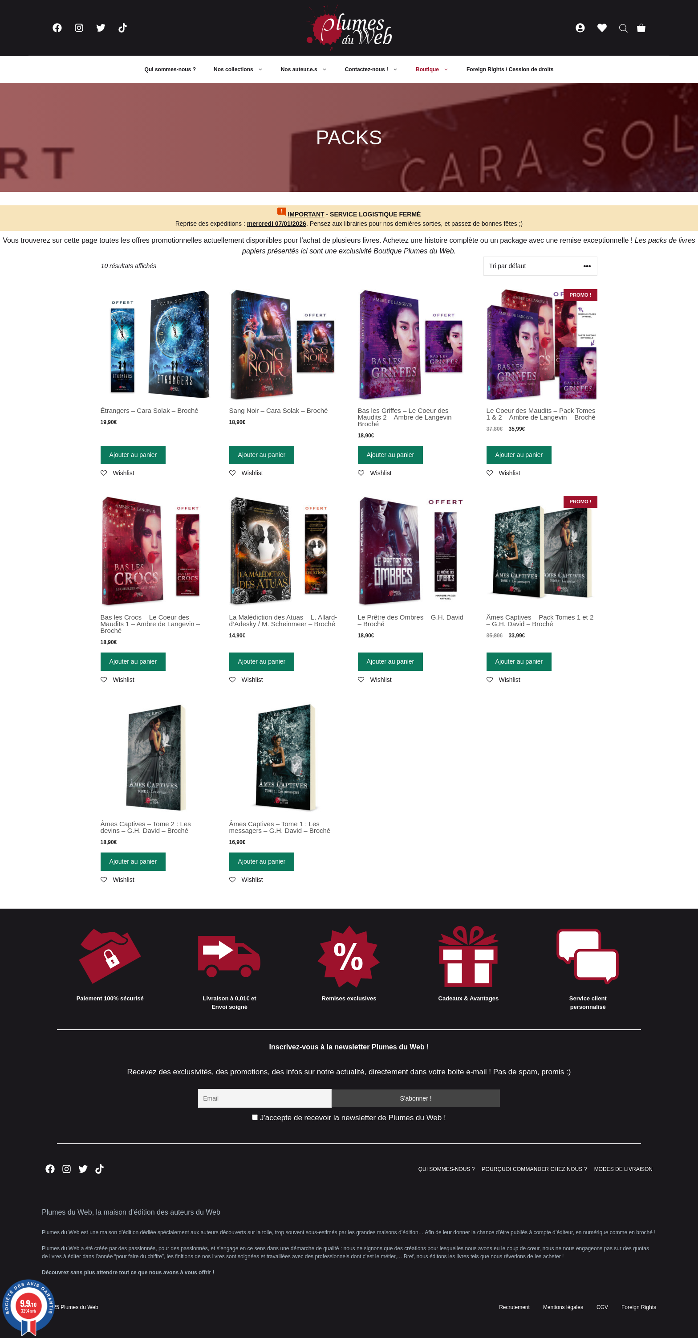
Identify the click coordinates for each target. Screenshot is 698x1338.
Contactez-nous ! (376, 69)
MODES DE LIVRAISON (623, 1169)
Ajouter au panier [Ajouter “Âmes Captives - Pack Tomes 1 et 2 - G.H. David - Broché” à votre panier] (519, 661)
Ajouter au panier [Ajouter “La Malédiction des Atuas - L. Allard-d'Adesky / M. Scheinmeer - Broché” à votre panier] (262, 661)
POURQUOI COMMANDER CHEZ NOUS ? (534, 1169)
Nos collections (243, 69)
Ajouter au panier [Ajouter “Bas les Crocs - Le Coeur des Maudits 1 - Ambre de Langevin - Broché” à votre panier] (133, 661)
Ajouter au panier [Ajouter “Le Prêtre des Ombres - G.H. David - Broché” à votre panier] (390, 661)
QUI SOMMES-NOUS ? (446, 1169)
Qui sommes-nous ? (170, 69)
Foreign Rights (638, 1307)
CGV (602, 1307)
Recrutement (514, 1307)
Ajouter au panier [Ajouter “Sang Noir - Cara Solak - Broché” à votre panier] (262, 454)
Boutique (437, 69)
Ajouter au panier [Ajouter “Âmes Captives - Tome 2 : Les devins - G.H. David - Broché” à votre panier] (133, 861)
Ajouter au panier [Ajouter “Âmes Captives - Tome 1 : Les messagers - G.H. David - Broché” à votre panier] (262, 861)
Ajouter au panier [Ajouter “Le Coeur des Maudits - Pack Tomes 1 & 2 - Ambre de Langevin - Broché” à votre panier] (519, 454)
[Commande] (540, 266)
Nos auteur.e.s (308, 69)
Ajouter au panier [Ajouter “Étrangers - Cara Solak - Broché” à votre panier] (133, 454)
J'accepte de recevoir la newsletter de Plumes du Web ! (349, 1118)
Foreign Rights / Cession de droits (510, 69)
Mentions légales (563, 1307)
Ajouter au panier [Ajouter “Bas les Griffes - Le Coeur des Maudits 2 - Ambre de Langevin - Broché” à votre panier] (390, 454)
